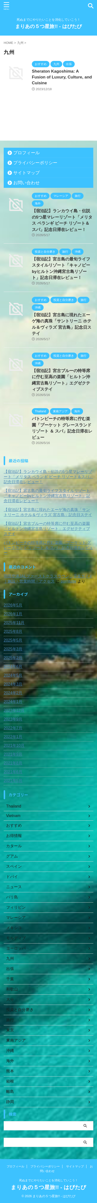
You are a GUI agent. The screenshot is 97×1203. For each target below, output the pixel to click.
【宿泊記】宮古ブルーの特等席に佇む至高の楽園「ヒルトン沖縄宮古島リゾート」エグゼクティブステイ (47, 528)
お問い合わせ (26, 182)
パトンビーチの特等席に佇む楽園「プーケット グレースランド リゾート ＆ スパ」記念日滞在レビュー (48, 547)
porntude (68, 581)
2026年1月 (13, 614)
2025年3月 (13, 649)
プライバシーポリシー (35, 162)
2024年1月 (13, 702)
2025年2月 (13, 658)
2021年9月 (13, 754)
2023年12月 (14, 710)
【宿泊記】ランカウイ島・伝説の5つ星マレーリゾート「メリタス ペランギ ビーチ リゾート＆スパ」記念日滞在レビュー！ (48, 477)
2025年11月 (14, 623)
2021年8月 (13, 763)
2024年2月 (13, 693)
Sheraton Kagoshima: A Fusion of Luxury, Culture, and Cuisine (62, 77)
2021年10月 (14, 745)
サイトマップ (26, 172)
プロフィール (26, 152)
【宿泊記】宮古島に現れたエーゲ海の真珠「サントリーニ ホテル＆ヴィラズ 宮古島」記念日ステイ (48, 512)
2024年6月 (13, 666)
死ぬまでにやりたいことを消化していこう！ (48, 1180)
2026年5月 (13, 605)
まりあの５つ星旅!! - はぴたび (48, 26)
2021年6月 (13, 772)
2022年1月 (13, 737)
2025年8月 (13, 631)
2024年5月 (13, 675)
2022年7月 (13, 728)
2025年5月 (13, 640)
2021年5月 (13, 781)
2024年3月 (13, 684)
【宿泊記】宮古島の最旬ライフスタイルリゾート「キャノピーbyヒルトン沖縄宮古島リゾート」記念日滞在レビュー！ (47, 496)
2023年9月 (13, 719)
